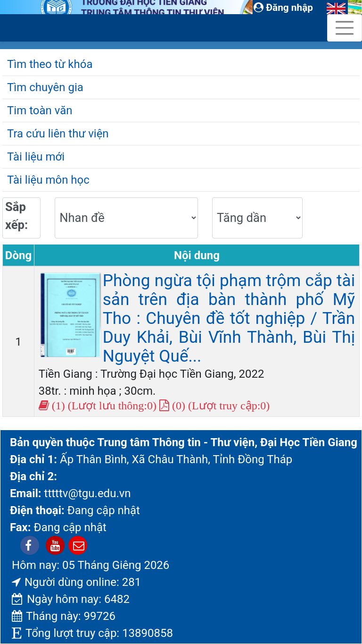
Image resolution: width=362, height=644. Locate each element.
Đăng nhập (283, 7)
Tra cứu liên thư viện (58, 133)
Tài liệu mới (36, 156)
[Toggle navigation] (344, 28)
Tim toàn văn (39, 110)
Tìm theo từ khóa (49, 64)
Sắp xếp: (16, 216)
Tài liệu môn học (48, 179)
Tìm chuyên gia (45, 87)
